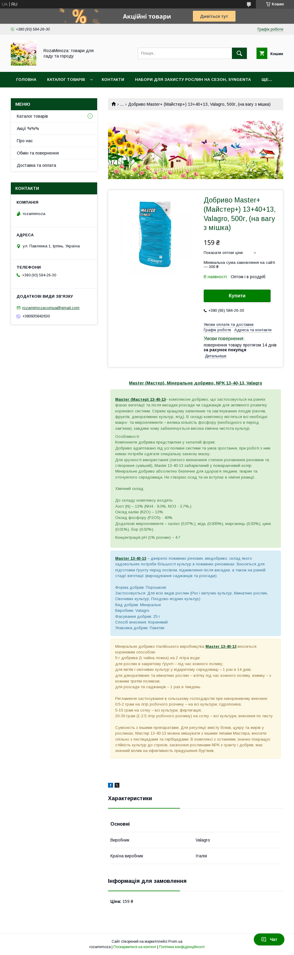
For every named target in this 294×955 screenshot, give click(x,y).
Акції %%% (28, 128)
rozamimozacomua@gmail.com (51, 307)
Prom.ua (175, 941)
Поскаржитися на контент (134, 947)
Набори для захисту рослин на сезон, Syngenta (193, 79)
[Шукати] (239, 53)
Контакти (113, 79)
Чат (269, 939)
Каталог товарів (66, 79)
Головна (26, 79)
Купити (237, 295)
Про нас (25, 140)
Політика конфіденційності (182, 947)
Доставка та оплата (36, 165)
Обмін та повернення (38, 153)
